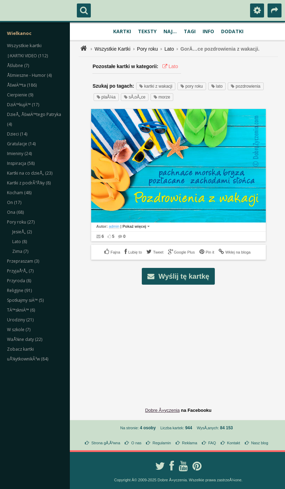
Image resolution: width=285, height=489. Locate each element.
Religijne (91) (19, 290)
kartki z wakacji (155, 86)
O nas (136, 443)
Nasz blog (259, 443)
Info (208, 31)
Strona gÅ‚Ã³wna (106, 443)
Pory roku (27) (21, 222)
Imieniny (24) (19, 153)
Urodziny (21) (20, 320)
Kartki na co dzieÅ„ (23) (29, 173)
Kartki (122, 31)
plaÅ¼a (106, 97)
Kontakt (233, 443)
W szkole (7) (18, 330)
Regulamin (162, 443)
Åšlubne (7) (18, 65)
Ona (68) (15, 212)
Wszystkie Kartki (113, 49)
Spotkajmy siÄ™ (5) (25, 300)
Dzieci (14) (17, 134)
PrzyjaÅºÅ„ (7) (20, 271)
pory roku (192, 86)
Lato (169, 49)
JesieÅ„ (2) (22, 232)
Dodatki (232, 31)
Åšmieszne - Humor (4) (29, 75)
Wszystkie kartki (24, 45)
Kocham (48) (19, 193)
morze (162, 97)
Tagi (190, 31)
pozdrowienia (245, 86)
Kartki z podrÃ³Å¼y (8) (29, 183)
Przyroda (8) (19, 281)
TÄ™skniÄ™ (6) (21, 310)
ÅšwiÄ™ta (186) (22, 85)
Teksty (147, 31)
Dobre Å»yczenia (162, 410)
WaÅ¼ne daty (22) (24, 339)
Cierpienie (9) (20, 95)
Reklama (189, 443)
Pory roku (147, 49)
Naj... (170, 31)
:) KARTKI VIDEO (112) (27, 56)
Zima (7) (20, 251)
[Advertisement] (182, 340)
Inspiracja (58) (21, 163)
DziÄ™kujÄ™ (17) (23, 105)
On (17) (14, 202)
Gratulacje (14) (21, 144)
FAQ (212, 443)
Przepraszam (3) (23, 261)
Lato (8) (19, 242)
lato (217, 86)
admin (114, 226)
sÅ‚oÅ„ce (134, 97)
